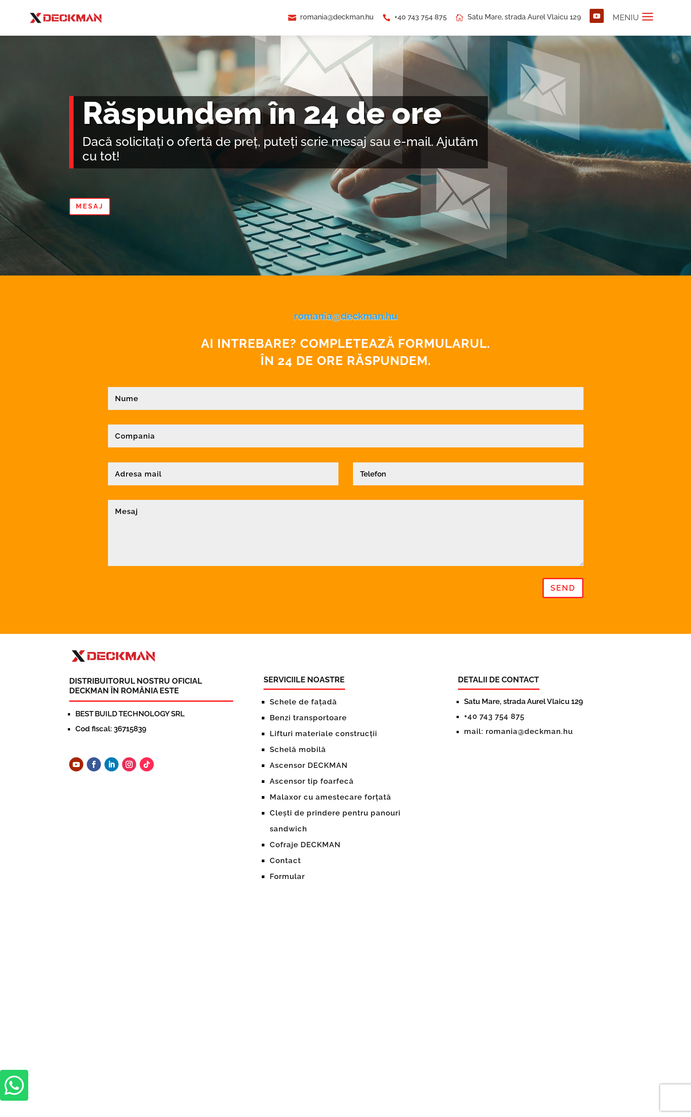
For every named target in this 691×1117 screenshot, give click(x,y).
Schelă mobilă (298, 749)
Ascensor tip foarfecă (312, 781)
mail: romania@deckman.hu (518, 731)
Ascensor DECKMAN (309, 765)
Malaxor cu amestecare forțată (330, 797)
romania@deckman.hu (337, 17)
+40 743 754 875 (420, 17)
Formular (287, 876)
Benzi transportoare (308, 717)
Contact (285, 860)
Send (563, 587)
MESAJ (90, 206)
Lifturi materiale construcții (323, 733)
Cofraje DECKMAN (305, 844)
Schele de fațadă (303, 701)
